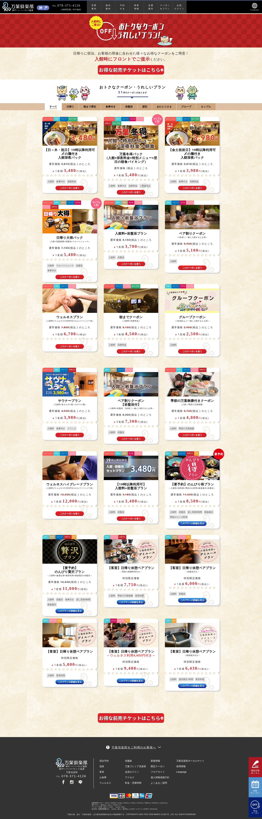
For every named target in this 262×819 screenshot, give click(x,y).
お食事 (102, 777)
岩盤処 (128, 760)
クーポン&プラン (165, 7)
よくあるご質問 (159, 783)
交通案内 (150, 7)
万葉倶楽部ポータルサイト (190, 760)
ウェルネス (105, 783)
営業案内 (94, 7)
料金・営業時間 (133, 783)
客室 (101, 772)
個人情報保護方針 (160, 777)
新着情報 (136, 7)
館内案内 (108, 7)
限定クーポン (158, 766)
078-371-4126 (74, 776)
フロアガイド (158, 772)
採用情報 (181, 766)
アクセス (129, 777)
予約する (122, 7)
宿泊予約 (104, 760)
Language (181, 772)
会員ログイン (179, 7)
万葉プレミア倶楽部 (135, 766)
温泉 (101, 766)
